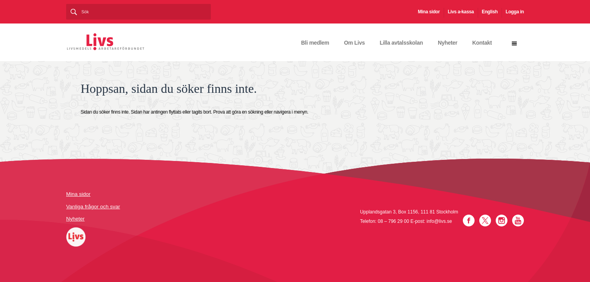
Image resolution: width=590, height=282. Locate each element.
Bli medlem (315, 43)
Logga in (514, 11)
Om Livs (354, 43)
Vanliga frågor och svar (93, 207)
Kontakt (482, 43)
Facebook (469, 220)
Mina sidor (429, 11)
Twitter (485, 220)
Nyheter (447, 43)
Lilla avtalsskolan (401, 43)
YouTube (518, 220)
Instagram (501, 220)
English (490, 11)
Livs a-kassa (461, 11)
